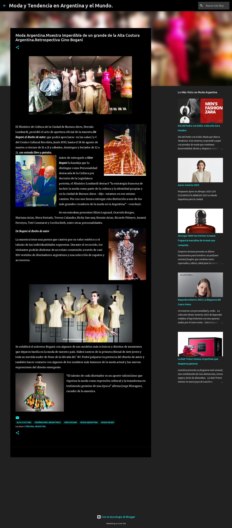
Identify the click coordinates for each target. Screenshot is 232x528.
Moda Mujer (107, 422)
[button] (17, 47)
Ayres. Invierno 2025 (188, 185)
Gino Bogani (70, 422)
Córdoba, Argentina (35, 426)
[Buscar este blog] (212, 6)
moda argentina (88, 422)
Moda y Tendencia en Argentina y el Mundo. (61, 5)
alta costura (24, 422)
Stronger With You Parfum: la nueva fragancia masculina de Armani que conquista (196, 240)
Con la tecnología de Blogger (116, 516)
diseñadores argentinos (48, 422)
